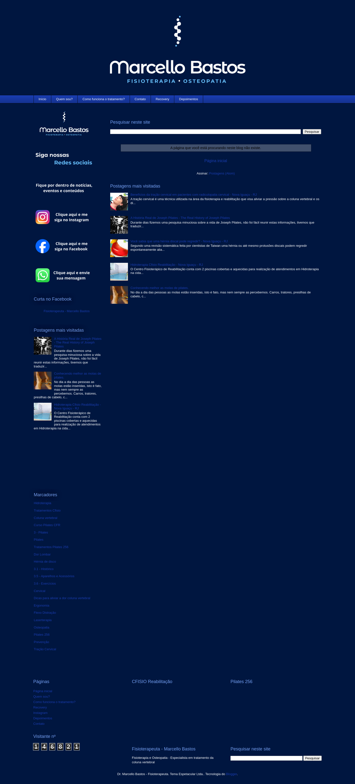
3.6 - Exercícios (45, 583)
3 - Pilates (41, 532)
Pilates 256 (42, 634)
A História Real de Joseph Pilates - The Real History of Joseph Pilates (180, 218)
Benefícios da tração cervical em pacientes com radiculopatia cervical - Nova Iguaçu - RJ (193, 194)
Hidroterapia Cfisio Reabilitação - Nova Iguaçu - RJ (166, 265)
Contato (140, 99)
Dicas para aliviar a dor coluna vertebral (62, 598)
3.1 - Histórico (43, 569)
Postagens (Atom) (222, 173)
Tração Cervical (45, 649)
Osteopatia (41, 627)
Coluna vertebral (45, 518)
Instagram (40, 713)
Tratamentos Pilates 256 (51, 547)
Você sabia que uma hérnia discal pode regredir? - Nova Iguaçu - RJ (179, 241)
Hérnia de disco (45, 561)
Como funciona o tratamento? (104, 99)
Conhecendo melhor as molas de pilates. (159, 288)
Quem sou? (64, 99)
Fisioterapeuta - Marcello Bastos (66, 311)
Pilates (38, 539)
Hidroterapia (42, 503)
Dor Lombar (42, 554)
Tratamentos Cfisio (47, 510)
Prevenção (41, 642)
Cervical (39, 591)
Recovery (162, 99)
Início (42, 99)
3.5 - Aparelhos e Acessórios (54, 576)
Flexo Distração (45, 612)
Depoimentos (188, 99)
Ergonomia (41, 605)
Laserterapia (43, 620)
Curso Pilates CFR (47, 525)
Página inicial (215, 161)
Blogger (231, 774)
